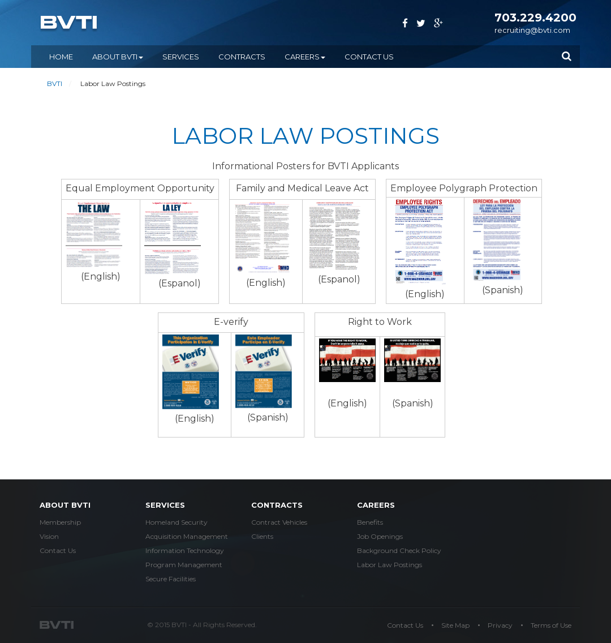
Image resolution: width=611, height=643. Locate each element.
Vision (49, 536)
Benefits (370, 522)
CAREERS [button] (305, 56)
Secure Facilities (170, 579)
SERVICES (180, 56)
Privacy (500, 625)
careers (376, 504)
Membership (60, 522)
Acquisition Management (186, 536)
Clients (262, 536)
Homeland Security (176, 522)
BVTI (54, 83)
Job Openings (380, 536)
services (165, 504)
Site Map (455, 625)
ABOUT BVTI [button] (117, 56)
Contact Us (369, 56)
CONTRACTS (241, 56)
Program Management (183, 564)
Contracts (277, 504)
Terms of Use (551, 625)
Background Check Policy (399, 550)
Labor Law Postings (389, 564)
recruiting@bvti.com (532, 30)
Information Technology (184, 550)
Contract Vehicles (279, 522)
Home (61, 56)
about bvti (65, 504)
